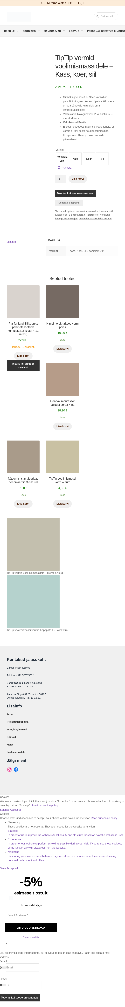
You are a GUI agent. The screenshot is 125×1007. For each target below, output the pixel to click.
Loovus (74, 31)
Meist (10, 744)
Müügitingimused (17, 729)
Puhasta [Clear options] (66, 167)
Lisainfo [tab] (11, 241)
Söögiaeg (29, 31)
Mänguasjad (52, 31)
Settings (5, 809)
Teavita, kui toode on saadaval (75, 193)
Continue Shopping (68, 202)
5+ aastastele (91, 214)
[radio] (62, 159)
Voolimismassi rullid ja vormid (95, 218)
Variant (60, 149)
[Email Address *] (31, 915)
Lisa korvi (78, 178)
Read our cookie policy (45, 805)
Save (3, 868)
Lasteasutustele (16, 752)
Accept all (15, 809)
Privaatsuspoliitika (17, 721)
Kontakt (11, 737)
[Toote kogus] (60, 179)
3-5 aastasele (76, 214)
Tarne (10, 714)
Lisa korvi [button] (23, 355)
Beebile (9, 31)
